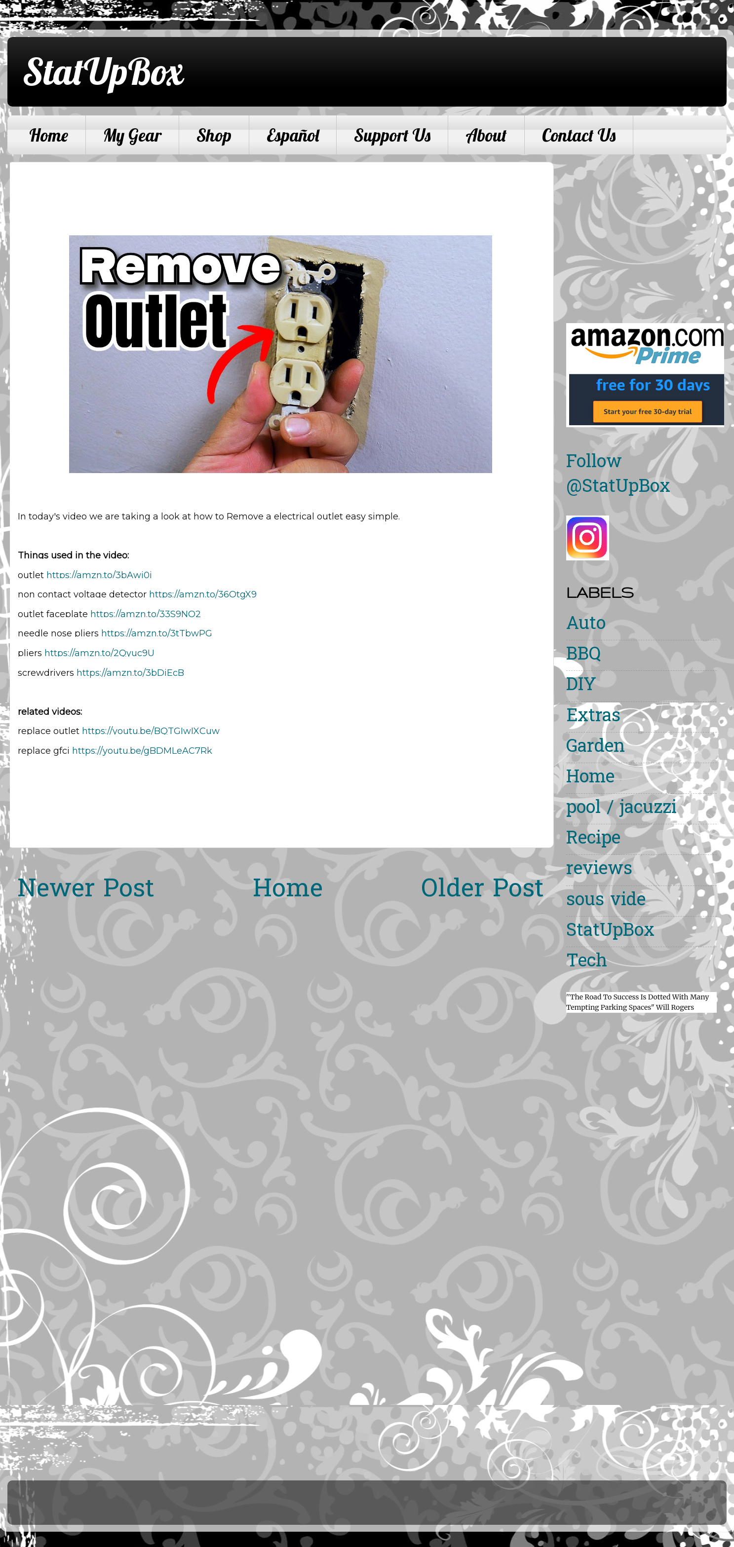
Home (48, 135)
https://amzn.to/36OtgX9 (203, 594)
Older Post (482, 890)
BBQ (583, 655)
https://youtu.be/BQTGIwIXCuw (151, 731)
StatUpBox (102, 71)
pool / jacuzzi (621, 809)
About (486, 135)
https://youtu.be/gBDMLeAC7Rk (142, 750)
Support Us (392, 135)
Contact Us (579, 135)
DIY (581, 686)
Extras (593, 717)
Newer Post (86, 890)
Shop (214, 135)
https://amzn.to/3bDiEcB (130, 672)
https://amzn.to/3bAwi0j (99, 575)
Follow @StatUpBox (618, 475)
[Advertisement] (649, 231)
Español (293, 135)
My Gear (132, 135)
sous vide (606, 901)
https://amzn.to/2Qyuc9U (99, 653)
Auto (586, 625)
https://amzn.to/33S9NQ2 (145, 614)
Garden (595, 748)
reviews (599, 870)
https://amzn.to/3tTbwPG (156, 633)
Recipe (593, 839)
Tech (586, 962)
